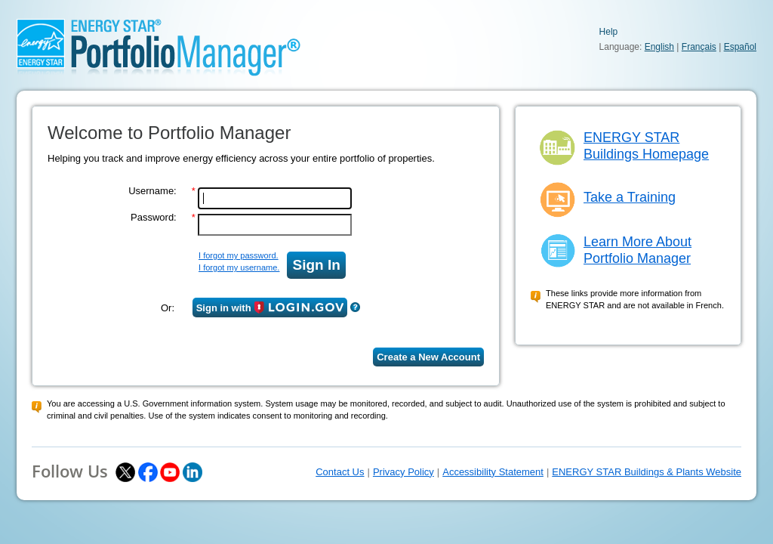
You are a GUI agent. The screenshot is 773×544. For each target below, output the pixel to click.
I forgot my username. (239, 267)
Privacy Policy (403, 472)
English (659, 47)
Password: (154, 217)
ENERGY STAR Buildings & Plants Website (646, 472)
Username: (152, 190)
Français (699, 47)
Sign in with (269, 307)
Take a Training (630, 197)
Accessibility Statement (493, 472)
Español (740, 47)
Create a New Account (428, 357)
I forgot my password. (239, 255)
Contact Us (340, 472)
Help (608, 31)
